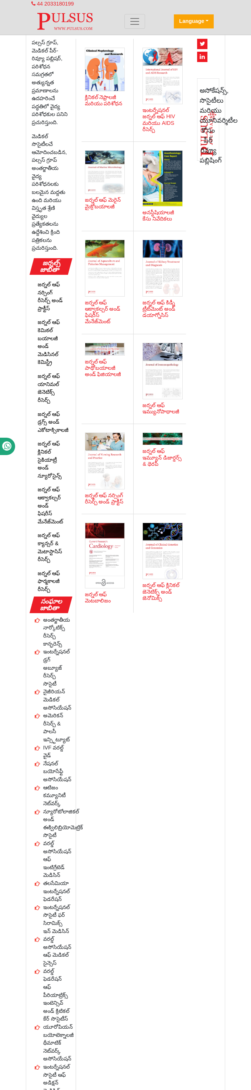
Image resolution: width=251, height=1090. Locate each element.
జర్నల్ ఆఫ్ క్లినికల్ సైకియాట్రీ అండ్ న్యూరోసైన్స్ (50, 459)
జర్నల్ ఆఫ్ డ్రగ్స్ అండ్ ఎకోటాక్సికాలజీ (53, 422)
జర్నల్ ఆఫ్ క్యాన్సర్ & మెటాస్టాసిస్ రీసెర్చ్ (50, 547)
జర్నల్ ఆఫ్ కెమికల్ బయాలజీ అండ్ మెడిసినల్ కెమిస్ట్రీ (49, 342)
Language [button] (191, 21)
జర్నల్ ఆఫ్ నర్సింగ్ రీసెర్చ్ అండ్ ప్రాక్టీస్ (50, 296)
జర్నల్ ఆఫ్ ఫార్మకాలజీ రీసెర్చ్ (49, 581)
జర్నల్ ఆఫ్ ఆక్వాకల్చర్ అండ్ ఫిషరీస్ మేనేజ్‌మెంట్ (50, 505)
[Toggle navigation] (134, 21)
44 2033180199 (52, 4)
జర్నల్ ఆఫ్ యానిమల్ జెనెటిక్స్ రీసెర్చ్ (49, 388)
